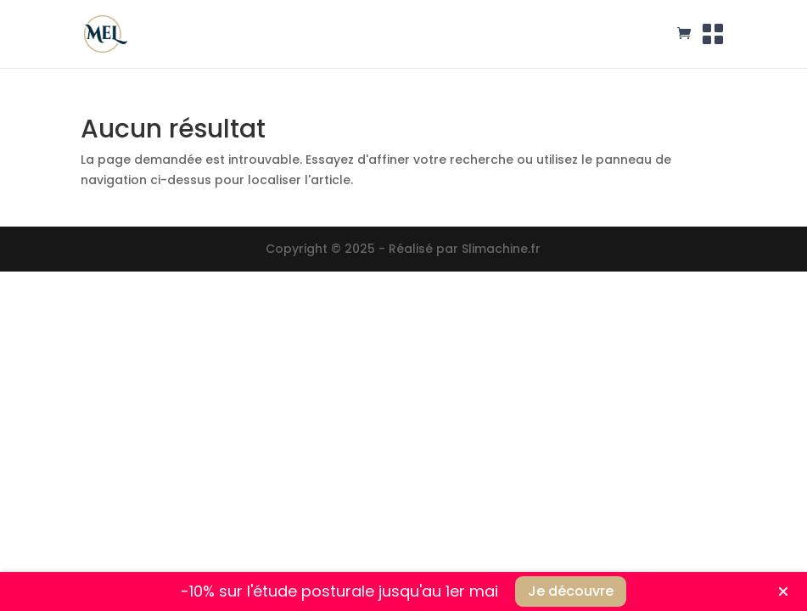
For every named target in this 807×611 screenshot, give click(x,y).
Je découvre (571, 591)
